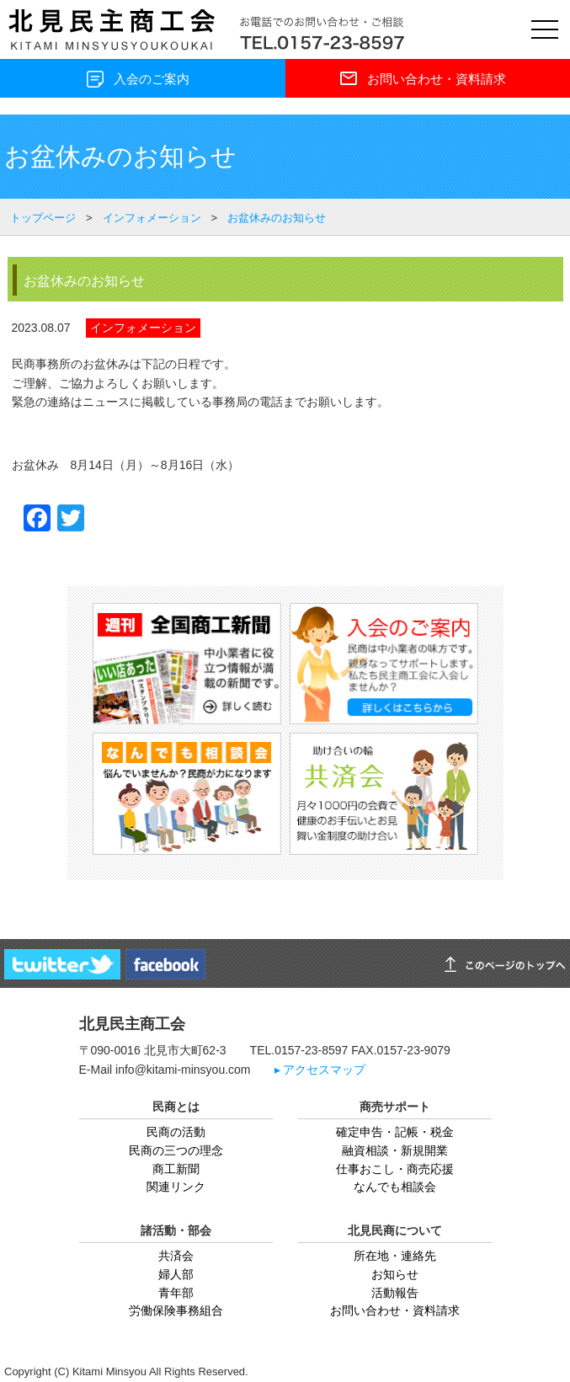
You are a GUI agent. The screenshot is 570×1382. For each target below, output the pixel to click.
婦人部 (176, 1274)
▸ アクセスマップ (320, 1070)
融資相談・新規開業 (395, 1150)
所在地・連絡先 (395, 1255)
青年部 (176, 1292)
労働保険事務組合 (176, 1310)
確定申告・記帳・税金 (395, 1132)
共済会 (176, 1255)
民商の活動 (175, 1132)
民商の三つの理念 (176, 1150)
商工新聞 (176, 1169)
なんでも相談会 (395, 1186)
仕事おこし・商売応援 (395, 1169)
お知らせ (394, 1274)
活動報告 (394, 1292)
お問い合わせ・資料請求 (395, 1310)
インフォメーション (143, 327)
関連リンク (175, 1186)
